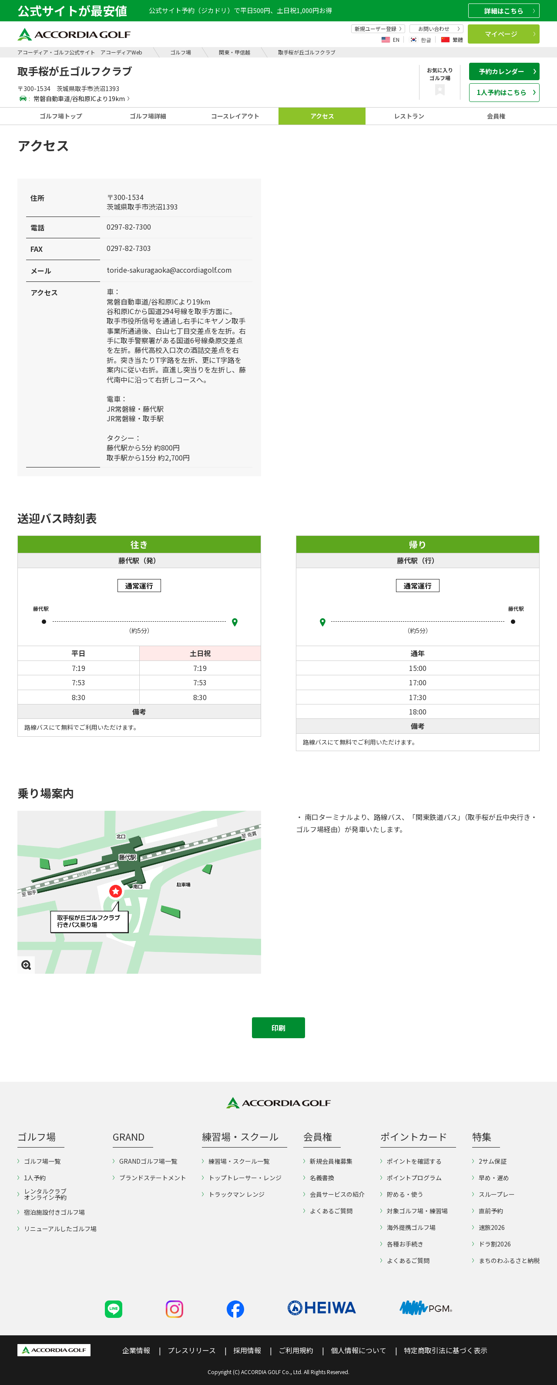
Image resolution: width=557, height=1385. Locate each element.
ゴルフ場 (180, 52)
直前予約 (487, 1211)
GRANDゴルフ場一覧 (145, 1161)
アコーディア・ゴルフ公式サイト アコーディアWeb (79, 52)
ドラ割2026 (491, 1244)
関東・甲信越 (234, 52)
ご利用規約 (295, 1350)
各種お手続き (401, 1244)
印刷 (278, 1028)
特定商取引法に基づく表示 (445, 1350)
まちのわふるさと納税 (506, 1260)
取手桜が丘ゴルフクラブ (307, 52)
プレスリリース (192, 1350)
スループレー (493, 1194)
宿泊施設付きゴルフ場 (51, 1212)
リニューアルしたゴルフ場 (57, 1229)
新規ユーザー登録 (378, 28)
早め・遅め (490, 1178)
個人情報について (358, 1350)
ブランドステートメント (149, 1178)
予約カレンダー (507, 71)
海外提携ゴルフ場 (408, 1227)
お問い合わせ (439, 28)
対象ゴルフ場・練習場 (414, 1211)
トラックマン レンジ (233, 1194)
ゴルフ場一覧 (38, 1161)
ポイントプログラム (411, 1178)
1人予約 (31, 1178)
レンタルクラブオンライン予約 (42, 1194)
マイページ (510, 33)
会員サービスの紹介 (334, 1194)
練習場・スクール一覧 (235, 1161)
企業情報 (136, 1350)
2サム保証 (489, 1161)
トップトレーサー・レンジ (242, 1178)
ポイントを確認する (411, 1161)
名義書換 (318, 1178)
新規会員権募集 (327, 1161)
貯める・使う (401, 1194)
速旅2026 (488, 1227)
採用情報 (247, 1350)
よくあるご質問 (327, 1211)
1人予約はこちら (506, 92)
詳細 (509, 10)
